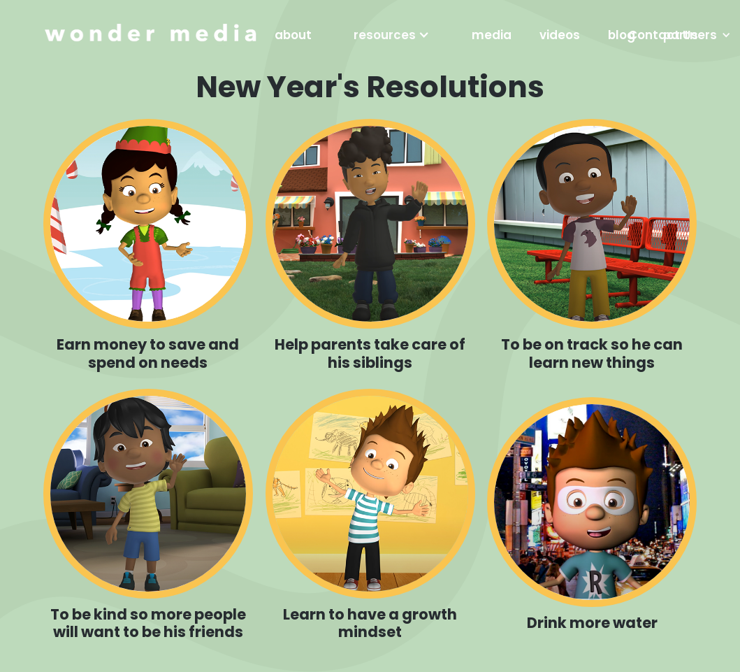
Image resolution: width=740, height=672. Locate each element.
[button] (392, 35)
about (293, 35)
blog (621, 35)
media (492, 35)
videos (559, 35)
